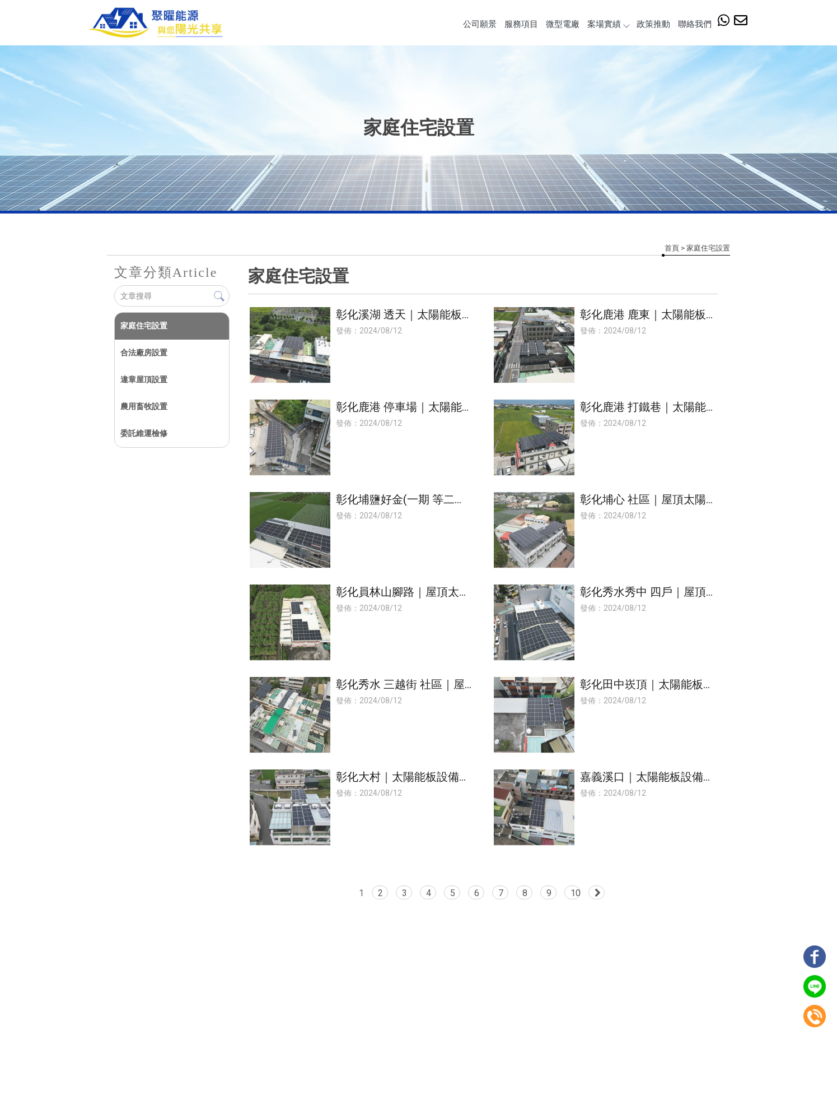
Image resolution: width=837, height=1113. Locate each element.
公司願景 (480, 24)
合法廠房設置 (143, 352)
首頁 (672, 248)
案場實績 (608, 24)
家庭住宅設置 (143, 325)
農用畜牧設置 (143, 406)
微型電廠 (562, 24)
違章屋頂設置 (143, 379)
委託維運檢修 (143, 433)
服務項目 (521, 24)
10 (576, 893)
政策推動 (653, 24)
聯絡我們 (695, 24)
